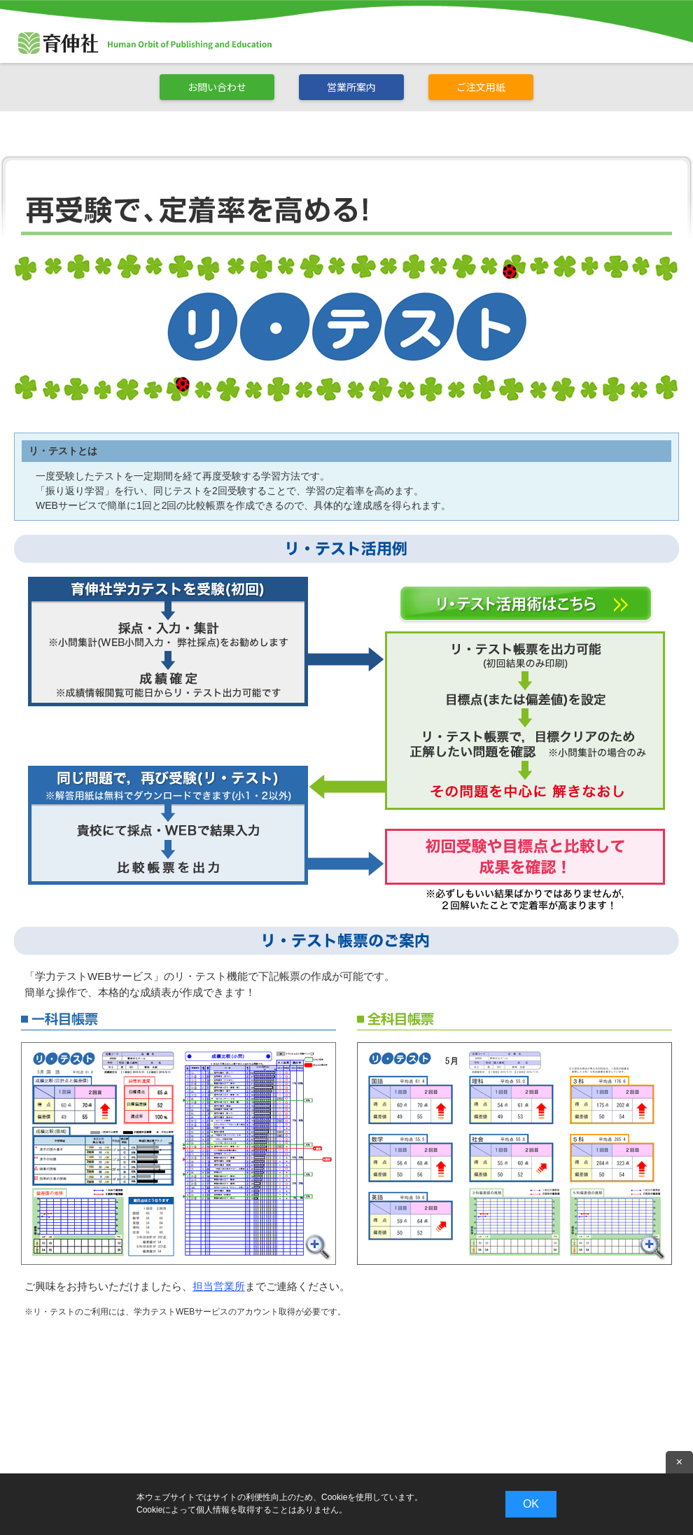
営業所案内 (351, 87)
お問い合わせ (217, 87)
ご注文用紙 (480, 87)
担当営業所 (218, 1286)
